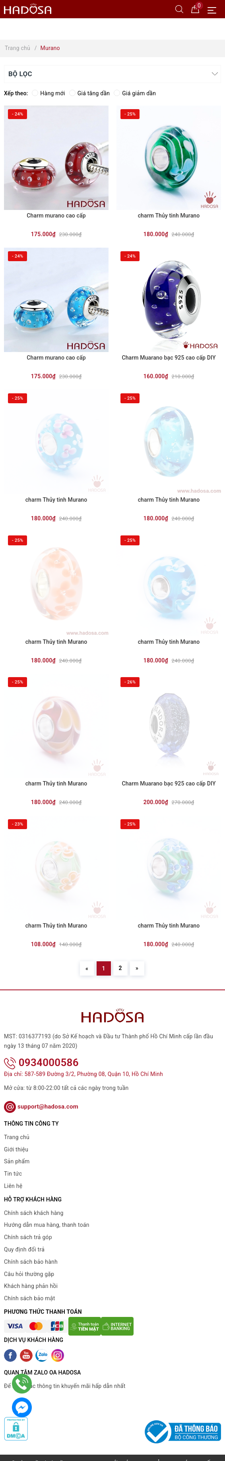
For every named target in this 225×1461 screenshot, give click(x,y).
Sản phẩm (17, 1151)
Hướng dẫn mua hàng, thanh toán (46, 1214)
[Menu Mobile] (214, 9)
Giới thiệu (16, 1139)
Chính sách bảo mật (29, 1288)
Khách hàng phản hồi (31, 1275)
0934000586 (41, 1052)
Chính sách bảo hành (31, 1251)
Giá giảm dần (135, 93)
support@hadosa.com (41, 1096)
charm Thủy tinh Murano (169, 215)
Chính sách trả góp (28, 1227)
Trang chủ (16, 1127)
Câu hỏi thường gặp (29, 1263)
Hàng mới (48, 93)
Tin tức (13, 1163)
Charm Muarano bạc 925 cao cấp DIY (168, 357)
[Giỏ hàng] (195, 9)
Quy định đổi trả (24, 1239)
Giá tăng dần (89, 93)
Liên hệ (13, 1175)
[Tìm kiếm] (179, 9)
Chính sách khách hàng (34, 1202)
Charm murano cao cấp (56, 215)
